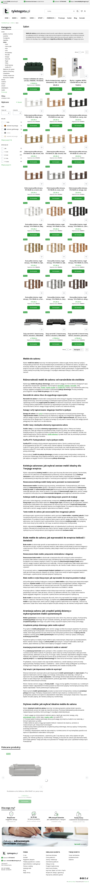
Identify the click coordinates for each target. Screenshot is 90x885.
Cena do (15, 110)
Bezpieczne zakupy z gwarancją (55, 872)
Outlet (3, 90)
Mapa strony (26, 872)
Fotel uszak (8, 46)
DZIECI (3, 84)
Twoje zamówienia (74, 855)
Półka (6, 63)
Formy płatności (50, 857)
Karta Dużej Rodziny (51, 868)
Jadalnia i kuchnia (8, 34)
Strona (76, 52)
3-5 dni (6, 155)
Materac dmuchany (8, 71)
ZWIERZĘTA (4, 88)
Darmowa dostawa (51, 855)
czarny (7, 133)
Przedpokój (6, 38)
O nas (24, 855)
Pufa (6, 48)
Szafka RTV (8, 67)
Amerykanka (8, 52)
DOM (12, 23)
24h (5, 148)
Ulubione (71, 859)
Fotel (6, 44)
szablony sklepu (71, 881)
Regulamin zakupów (28, 859)
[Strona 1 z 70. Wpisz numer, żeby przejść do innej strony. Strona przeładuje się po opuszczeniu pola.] (79, 52)
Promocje (4, 92)
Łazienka (5, 36)
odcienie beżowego (11, 136)
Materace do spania (8, 69)
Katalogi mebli (27, 868)
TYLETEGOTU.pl (5, 23)
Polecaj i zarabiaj (28, 866)
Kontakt (25, 857)
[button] (77, 11)
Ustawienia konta (73, 857)
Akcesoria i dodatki (8, 77)
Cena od (3, 110)
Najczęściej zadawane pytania (54, 875)
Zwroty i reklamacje (51, 859)
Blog (24, 870)
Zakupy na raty (50, 864)
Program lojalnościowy (52, 866)
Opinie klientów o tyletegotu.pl (31, 864)
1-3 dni (6, 152)
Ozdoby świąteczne (8, 75)
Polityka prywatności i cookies (31, 862)
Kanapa (7, 57)
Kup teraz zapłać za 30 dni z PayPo (56, 870)
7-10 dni (6, 161)
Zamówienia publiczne (52, 862)
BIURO (3, 79)
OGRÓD (3, 82)
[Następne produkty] (78, 349)
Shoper (85, 881)
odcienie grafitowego (11, 129)
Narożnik (7, 59)
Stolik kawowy (9, 65)
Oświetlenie (6, 73)
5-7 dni (6, 158)
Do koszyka (33, 89)
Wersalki (7, 55)
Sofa (6, 50)
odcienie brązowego (11, 126)
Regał (6, 61)
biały (6, 122)
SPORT (3, 86)
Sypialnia (5, 40)
